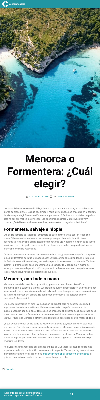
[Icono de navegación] (94, 4)
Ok (71, 394)
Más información (34, 395)
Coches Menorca (65, 196)
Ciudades (10, 369)
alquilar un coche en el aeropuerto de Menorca (66, 353)
